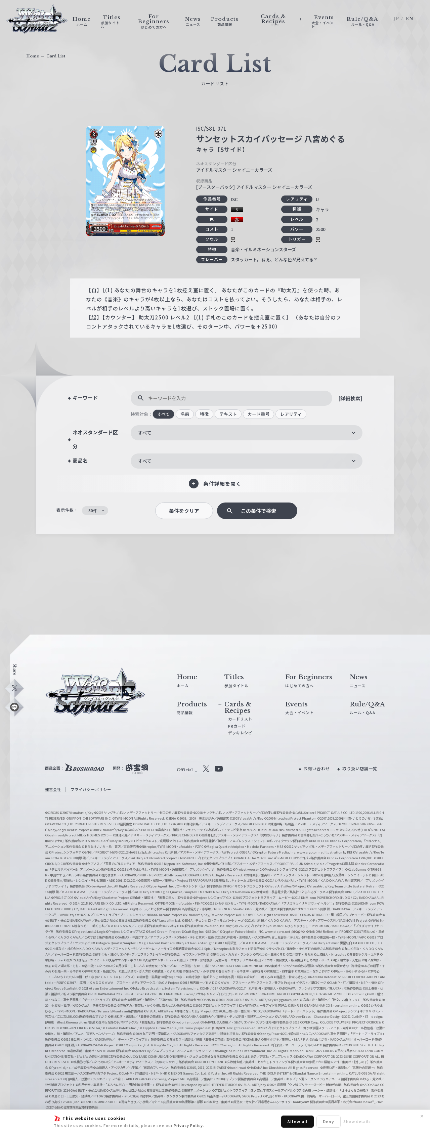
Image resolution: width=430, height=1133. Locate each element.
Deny (328, 1121)
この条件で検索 (258, 510)
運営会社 (53, 789)
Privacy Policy (188, 1125)
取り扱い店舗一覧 (359, 769)
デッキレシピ (240, 732)
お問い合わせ (316, 769)
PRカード (237, 726)
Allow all (297, 1121)
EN (410, 18)
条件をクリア (184, 510)
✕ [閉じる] (422, 1116)
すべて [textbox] (145, 432)
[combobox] (246, 432)
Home (32, 56)
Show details (357, 1121)
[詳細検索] (350, 398)
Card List (55, 56)
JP (396, 18)
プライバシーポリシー (91, 789)
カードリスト (240, 719)
